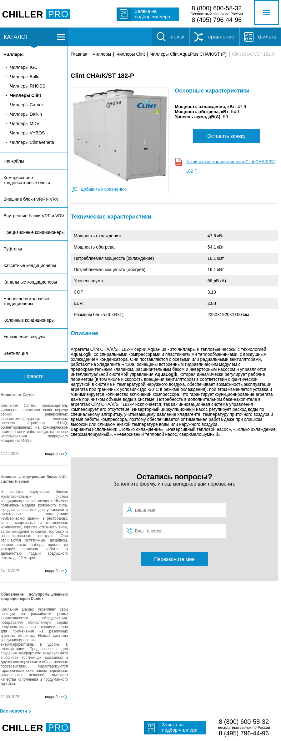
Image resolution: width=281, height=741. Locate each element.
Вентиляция (15, 353)
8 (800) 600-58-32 (217, 8)
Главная (79, 54)
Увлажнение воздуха (24, 336)
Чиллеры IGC (24, 67)
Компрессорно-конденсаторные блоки (26, 180)
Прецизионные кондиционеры (33, 232)
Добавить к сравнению (104, 189)
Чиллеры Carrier (26, 104)
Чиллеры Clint (130, 54)
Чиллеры (102, 54)
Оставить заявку (226, 136)
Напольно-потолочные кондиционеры (26, 301)
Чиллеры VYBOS (27, 132)
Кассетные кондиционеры (29, 265)
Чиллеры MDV (24, 123)
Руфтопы (12, 248)
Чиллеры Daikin (26, 114)
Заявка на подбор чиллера (152, 13)
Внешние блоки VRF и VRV (31, 199)
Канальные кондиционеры (30, 282)
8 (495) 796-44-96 (217, 19)
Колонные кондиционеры (29, 320)
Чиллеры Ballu (24, 76)
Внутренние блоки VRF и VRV (33, 215)
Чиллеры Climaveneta (32, 142)
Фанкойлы (13, 161)
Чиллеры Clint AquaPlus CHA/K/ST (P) (188, 54)
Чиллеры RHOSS (27, 85)
